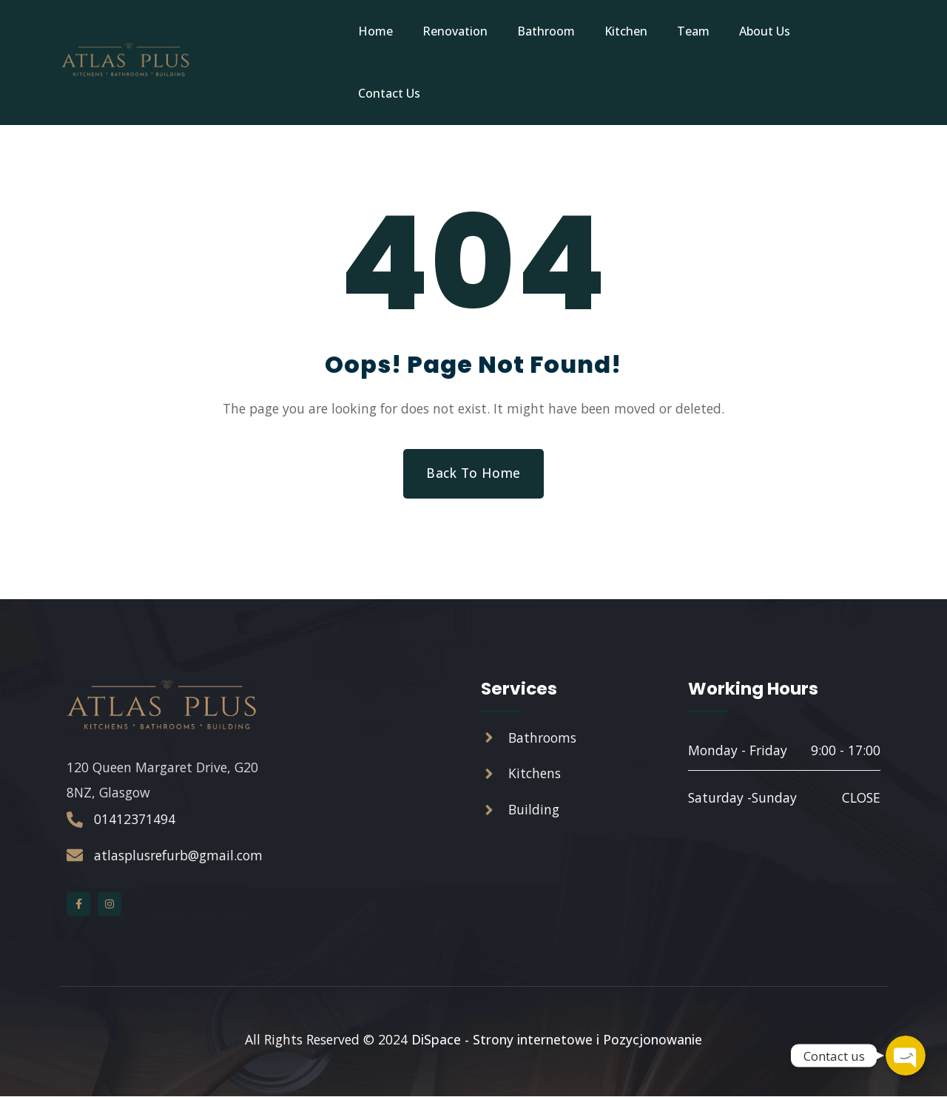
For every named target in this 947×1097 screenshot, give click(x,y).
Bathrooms (542, 739)
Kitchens (534, 775)
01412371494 (134, 820)
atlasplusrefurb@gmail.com (178, 856)
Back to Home (473, 473)
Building (533, 811)
